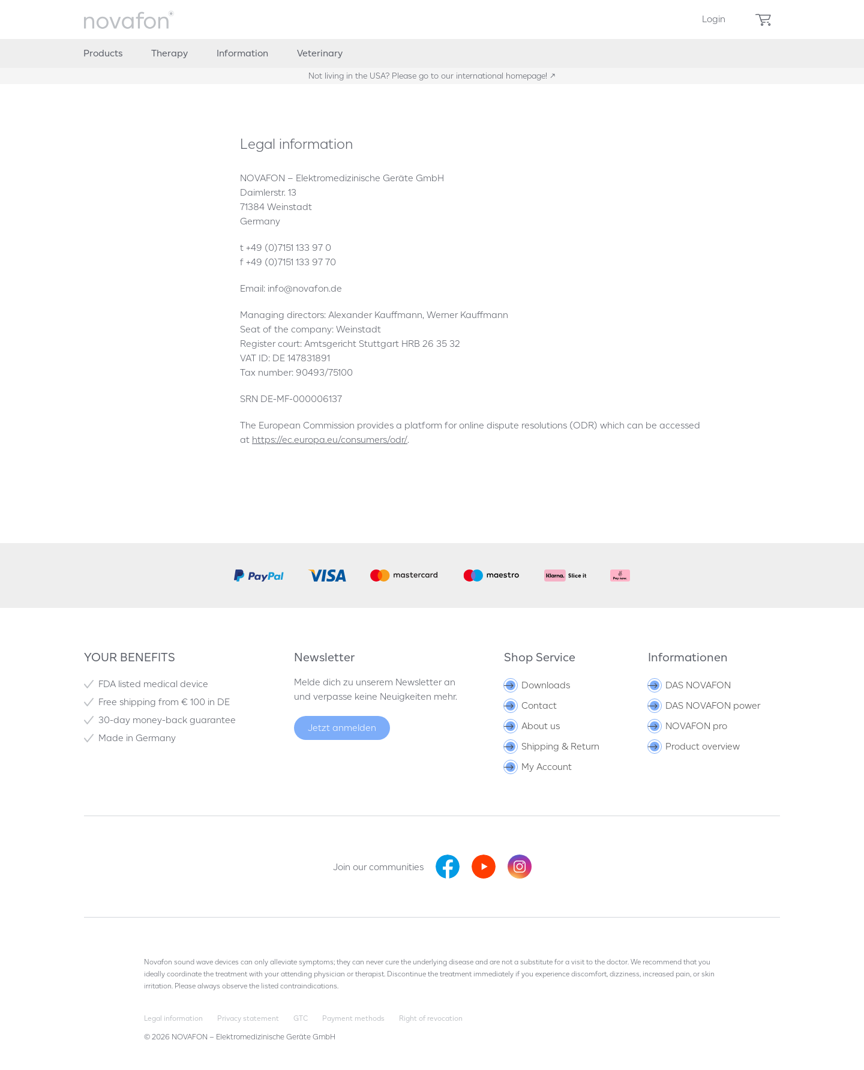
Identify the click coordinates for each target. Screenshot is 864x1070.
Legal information (173, 1018)
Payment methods (353, 1018)
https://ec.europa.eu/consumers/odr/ (329, 439)
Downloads (538, 685)
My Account (539, 766)
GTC (300, 1018)
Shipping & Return (552, 746)
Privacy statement (248, 1018)
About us (533, 726)
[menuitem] (713, 19)
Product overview (695, 746)
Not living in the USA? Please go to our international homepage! (429, 76)
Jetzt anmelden (342, 727)
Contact (531, 705)
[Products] (103, 53)
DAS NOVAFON (690, 685)
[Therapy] (169, 53)
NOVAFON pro (688, 726)
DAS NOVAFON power (705, 705)
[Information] (242, 53)
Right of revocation (431, 1018)
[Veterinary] (320, 53)
